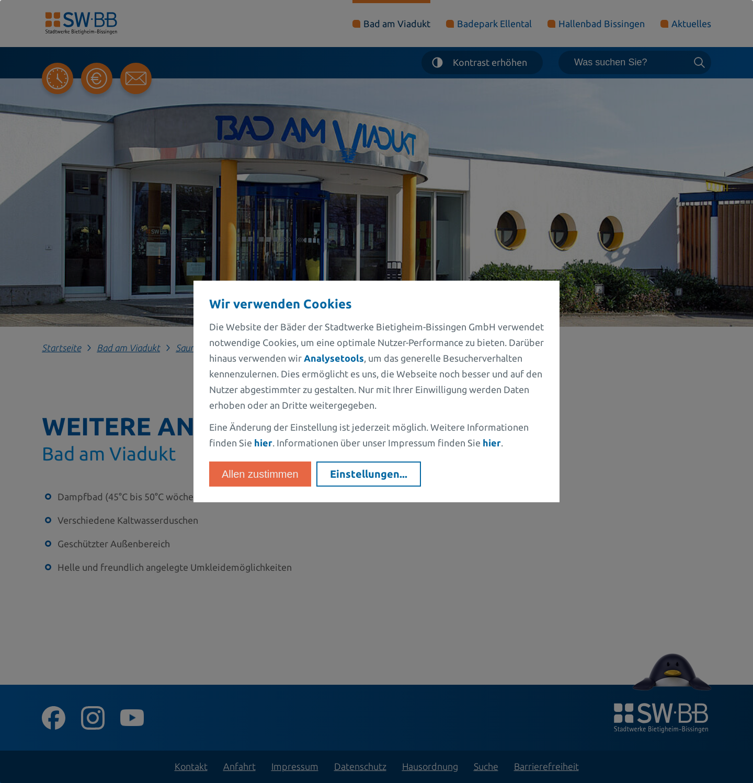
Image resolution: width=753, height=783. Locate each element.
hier (263, 442)
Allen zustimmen (260, 474)
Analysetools (334, 358)
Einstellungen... (368, 474)
